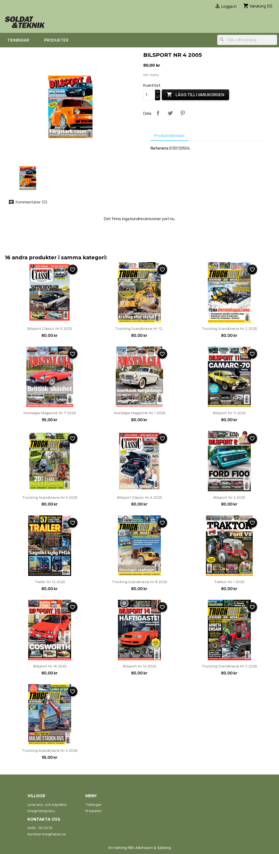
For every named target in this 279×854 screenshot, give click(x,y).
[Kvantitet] (149, 95)
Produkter (56, 40)
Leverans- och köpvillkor (47, 804)
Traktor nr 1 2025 (229, 582)
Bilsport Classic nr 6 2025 (139, 497)
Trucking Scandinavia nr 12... (139, 328)
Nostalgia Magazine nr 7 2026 (49, 413)
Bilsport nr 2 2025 (229, 497)
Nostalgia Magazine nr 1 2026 (139, 413)
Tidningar (18, 40)
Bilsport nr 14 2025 (139, 666)
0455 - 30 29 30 (40, 827)
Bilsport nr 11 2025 (229, 413)
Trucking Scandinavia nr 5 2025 (49, 497)
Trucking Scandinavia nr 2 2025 (229, 328)
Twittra (170, 113)
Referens (159, 148)
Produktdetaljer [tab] (169, 135)
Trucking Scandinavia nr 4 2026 (50, 750)
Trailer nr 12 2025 (49, 582)
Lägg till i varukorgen (195, 95)
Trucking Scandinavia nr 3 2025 (229, 666)
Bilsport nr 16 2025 (50, 666)
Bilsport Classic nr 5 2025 (49, 328)
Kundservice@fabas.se (46, 834)
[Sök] (247, 40)
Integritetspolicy (41, 811)
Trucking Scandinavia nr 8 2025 (139, 582)
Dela (158, 113)
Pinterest (182, 113)
